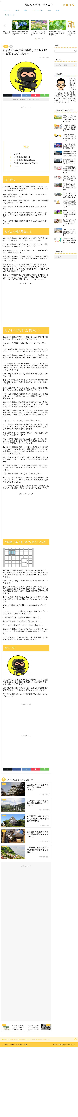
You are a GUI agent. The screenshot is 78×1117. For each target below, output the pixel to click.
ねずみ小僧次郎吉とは (22, 157)
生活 (57, 10)
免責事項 (22, 1044)
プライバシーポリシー (11, 1044)
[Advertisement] (26, 121)
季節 (26, 10)
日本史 (17, 10)
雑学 (49, 10)
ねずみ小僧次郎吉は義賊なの (24, 160)
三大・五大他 (38, 10)
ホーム (7, 10)
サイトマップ (9, 15)
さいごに (17, 166)
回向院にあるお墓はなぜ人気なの (26, 163)
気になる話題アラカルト (39, 4)
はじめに (17, 154)
